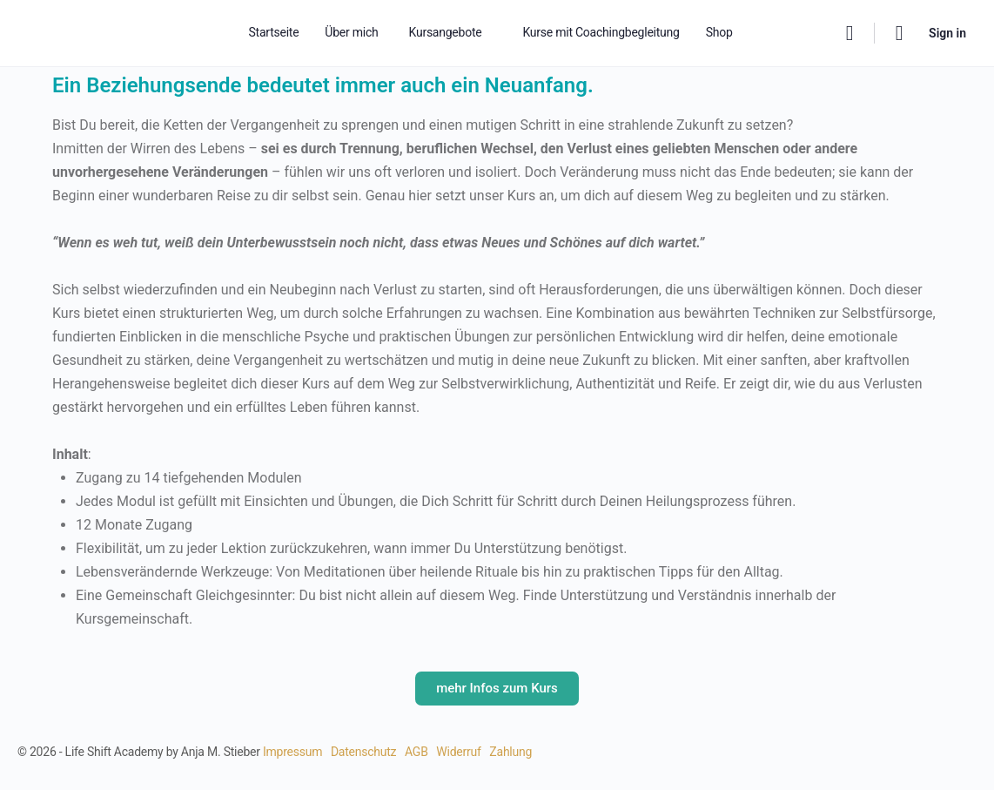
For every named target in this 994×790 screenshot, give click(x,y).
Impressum (292, 752)
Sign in (947, 33)
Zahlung (510, 752)
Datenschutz (363, 752)
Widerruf (458, 752)
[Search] (849, 33)
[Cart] (900, 33)
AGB (416, 752)
